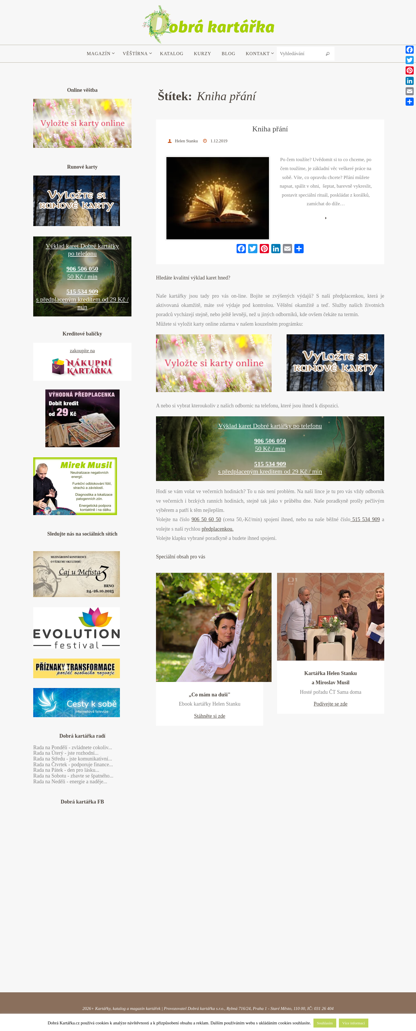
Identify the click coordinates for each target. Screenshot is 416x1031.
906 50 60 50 (206, 494)
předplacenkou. (217, 503)
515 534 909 (365, 494)
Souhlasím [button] (325, 1023)
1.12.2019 (222, 140)
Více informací (353, 1023)
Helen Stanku (187, 140)
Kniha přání (270, 129)
